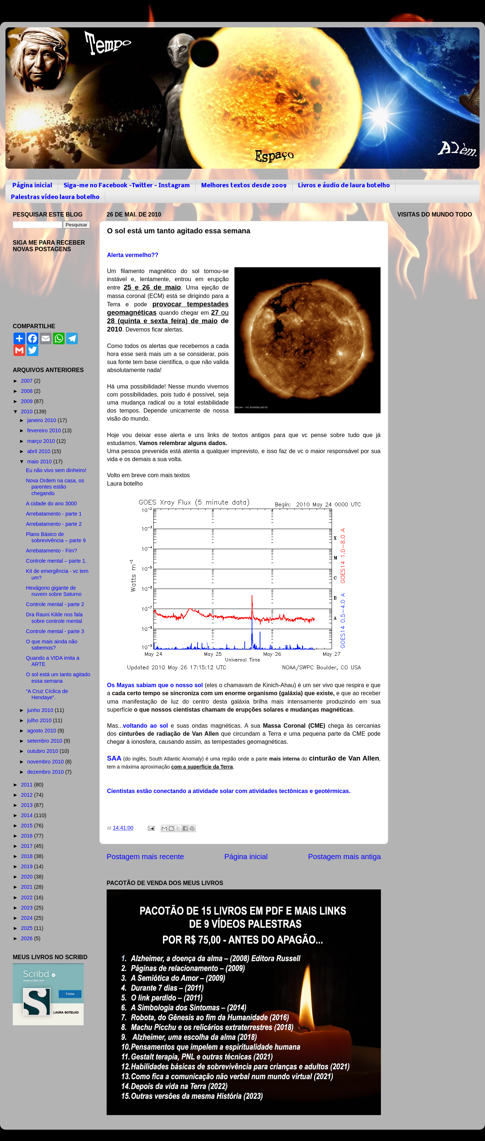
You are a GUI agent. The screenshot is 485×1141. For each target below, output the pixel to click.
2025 (27, 928)
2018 (27, 856)
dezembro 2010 (46, 772)
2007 (27, 381)
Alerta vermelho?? (132, 255)
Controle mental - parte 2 (55, 604)
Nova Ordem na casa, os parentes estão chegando (55, 487)
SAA (114, 758)
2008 (27, 391)
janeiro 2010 (42, 420)
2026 (27, 938)
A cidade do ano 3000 (51, 503)
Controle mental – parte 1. (56, 561)
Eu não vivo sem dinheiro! (56, 470)
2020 (27, 877)
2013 (27, 805)
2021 (27, 887)
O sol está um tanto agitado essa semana (58, 677)
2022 (27, 897)
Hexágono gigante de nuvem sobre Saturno (54, 591)
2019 (27, 866)
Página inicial (32, 186)
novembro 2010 (46, 762)
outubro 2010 (43, 751)
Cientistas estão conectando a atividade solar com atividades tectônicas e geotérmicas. (229, 791)
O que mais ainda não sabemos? (51, 645)
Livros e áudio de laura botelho (344, 186)
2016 (27, 836)
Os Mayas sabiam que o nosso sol (155, 685)
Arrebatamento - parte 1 (54, 514)
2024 (27, 918)
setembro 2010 (45, 741)
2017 (27, 846)
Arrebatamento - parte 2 (54, 524)
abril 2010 (39, 451)
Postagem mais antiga (344, 857)
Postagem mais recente (145, 857)
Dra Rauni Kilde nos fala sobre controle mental (54, 618)
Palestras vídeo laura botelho (55, 197)
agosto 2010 (42, 731)
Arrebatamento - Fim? (51, 551)
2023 (27, 908)
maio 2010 (40, 461)
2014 (27, 815)
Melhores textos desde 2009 (244, 186)
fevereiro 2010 (44, 430)
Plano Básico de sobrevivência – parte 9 (56, 537)
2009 (27, 401)
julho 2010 (40, 720)
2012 (27, 795)
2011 (27, 785)
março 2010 (42, 441)
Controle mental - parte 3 (55, 631)
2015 (27, 825)
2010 (27, 411)
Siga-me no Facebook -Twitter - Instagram (127, 186)
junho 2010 (41, 710)
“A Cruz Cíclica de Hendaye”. (47, 694)
